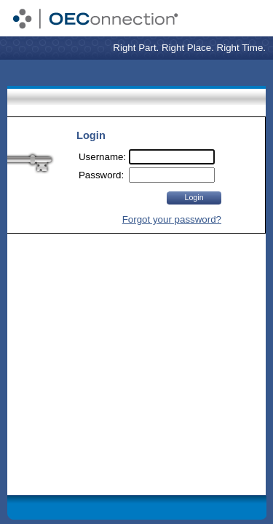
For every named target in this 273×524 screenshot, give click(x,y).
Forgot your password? (171, 219)
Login (193, 197)
